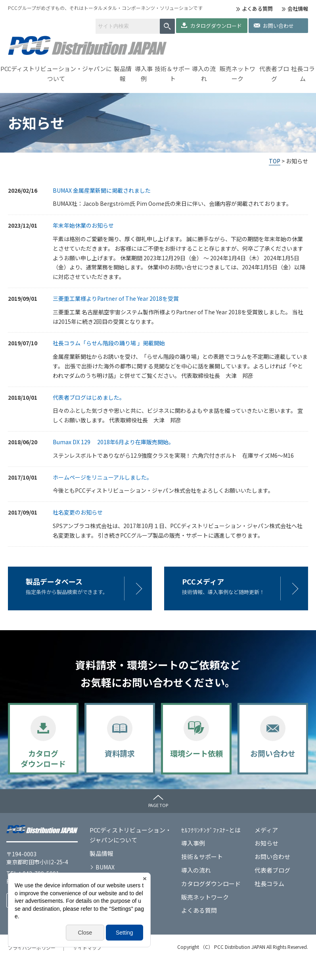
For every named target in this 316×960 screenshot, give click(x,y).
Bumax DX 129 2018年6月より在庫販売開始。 (113, 442)
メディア (266, 830)
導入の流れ (204, 73)
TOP (274, 161)
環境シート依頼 (196, 753)
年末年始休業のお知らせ (83, 225)
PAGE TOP (158, 805)
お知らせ (266, 843)
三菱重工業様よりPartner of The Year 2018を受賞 (116, 298)
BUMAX (105, 867)
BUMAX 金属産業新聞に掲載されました (102, 190)
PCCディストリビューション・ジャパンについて (56, 73)
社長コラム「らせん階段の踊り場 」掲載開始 (109, 343)
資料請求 (120, 753)
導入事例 (144, 73)
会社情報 (297, 8)
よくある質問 (257, 8)
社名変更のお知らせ (78, 512)
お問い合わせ (278, 25)
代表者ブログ (274, 73)
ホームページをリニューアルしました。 (102, 477)
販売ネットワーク (237, 73)
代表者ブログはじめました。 (89, 397)
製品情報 (123, 73)
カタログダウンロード (216, 25)
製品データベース (54, 581)
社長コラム (303, 73)
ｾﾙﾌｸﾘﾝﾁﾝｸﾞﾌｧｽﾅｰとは (211, 830)
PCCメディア (203, 581)
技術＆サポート (172, 73)
